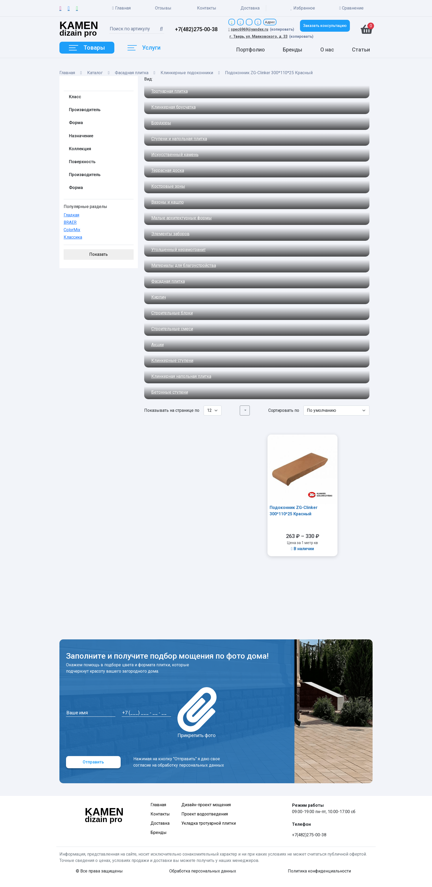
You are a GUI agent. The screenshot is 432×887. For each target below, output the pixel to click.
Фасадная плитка (131, 72)
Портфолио (250, 49)
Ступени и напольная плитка (179, 138)
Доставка (250, 8)
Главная (121, 8)
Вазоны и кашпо (167, 202)
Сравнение (351, 8)
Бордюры (161, 122)
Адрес (270, 22)
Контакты (206, 8)
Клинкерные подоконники (187, 72)
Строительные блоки (172, 312)
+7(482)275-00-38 (196, 29)
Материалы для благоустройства (183, 265)
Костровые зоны (168, 186)
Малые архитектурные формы (181, 217)
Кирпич (158, 297)
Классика (73, 237)
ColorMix (72, 229)
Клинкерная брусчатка (173, 107)
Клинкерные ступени (172, 360)
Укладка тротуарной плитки (208, 823)
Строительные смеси (172, 328)
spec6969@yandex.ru (248, 29)
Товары (87, 47)
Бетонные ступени (169, 392)
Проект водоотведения (204, 814)
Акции (157, 344)
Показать (98, 254)
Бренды (292, 49)
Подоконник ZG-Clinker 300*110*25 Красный (294, 510)
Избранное (303, 8)
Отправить (93, 762)
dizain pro (78, 29)
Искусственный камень (175, 154)
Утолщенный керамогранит (178, 249)
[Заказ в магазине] (336, 410)
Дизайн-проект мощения (206, 804)
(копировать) (282, 29)
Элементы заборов (170, 233)
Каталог (95, 72)
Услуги (144, 47)
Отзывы (163, 8)
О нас (327, 49)
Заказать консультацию (325, 25)
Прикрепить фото (197, 712)
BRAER (70, 222)
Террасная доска (167, 170)
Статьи (361, 49)
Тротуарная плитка (169, 91)
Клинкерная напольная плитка (181, 376)
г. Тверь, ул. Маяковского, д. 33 (258, 36)
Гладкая (71, 215)
